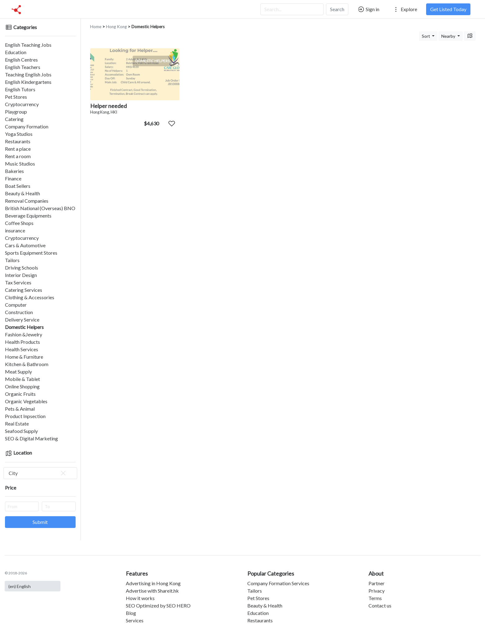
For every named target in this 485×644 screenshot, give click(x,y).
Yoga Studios (19, 134)
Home (95, 26)
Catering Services (23, 290)
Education (15, 52)
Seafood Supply (21, 431)
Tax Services (18, 282)
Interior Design (21, 275)
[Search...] (292, 9)
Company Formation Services (278, 583)
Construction (19, 312)
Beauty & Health (22, 193)
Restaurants (17, 141)
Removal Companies (26, 201)
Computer (16, 305)
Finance (13, 178)
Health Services (21, 349)
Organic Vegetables (26, 401)
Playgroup (16, 112)
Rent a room (18, 156)
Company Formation (26, 126)
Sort (426, 36)
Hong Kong (116, 26)
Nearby (448, 36)
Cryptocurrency (22, 104)
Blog (131, 613)
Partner (376, 583)
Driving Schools (21, 267)
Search (337, 9)
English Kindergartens (28, 82)
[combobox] (40, 473)
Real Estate (17, 423)
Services (134, 620)
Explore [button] (404, 9)
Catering (14, 119)
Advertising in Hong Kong (153, 583)
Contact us (379, 605)
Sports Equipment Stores (31, 253)
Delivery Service (22, 319)
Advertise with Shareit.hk (152, 591)
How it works (140, 598)
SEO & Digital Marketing (31, 438)
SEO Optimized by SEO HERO (158, 605)
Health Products (22, 342)
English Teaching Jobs (28, 45)
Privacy (376, 591)
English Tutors (20, 89)
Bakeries (14, 171)
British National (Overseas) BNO (40, 208)
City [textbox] (38, 473)
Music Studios (20, 163)
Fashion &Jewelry (23, 334)
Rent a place (18, 149)
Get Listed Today (448, 9)
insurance (15, 230)
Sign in (368, 9)
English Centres (21, 60)
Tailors (12, 260)
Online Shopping (22, 386)
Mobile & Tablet (22, 379)
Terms (375, 598)
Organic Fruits (20, 394)
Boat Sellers (17, 186)
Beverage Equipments (28, 215)
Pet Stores (16, 97)
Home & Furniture (24, 357)
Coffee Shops (19, 223)
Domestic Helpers (24, 327)
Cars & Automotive (25, 245)
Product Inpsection (25, 416)
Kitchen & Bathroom (26, 364)
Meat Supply (18, 371)
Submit (40, 522)
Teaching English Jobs (28, 74)
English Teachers (22, 67)
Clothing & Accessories (29, 297)
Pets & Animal (20, 409)
